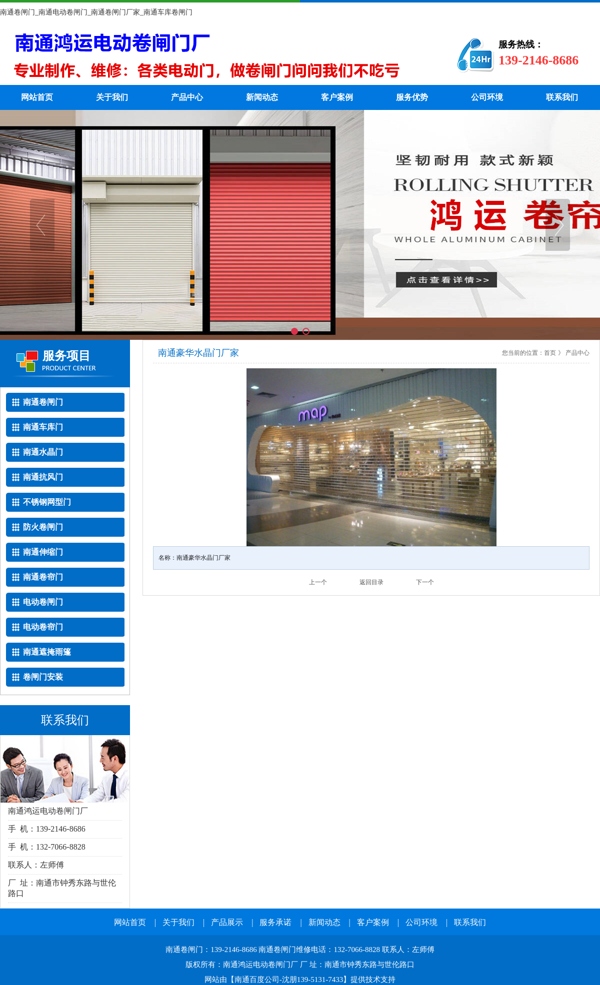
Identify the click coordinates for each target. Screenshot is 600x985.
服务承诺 (276, 922)
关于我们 (112, 97)
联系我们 (562, 97)
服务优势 (412, 97)
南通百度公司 (257, 980)
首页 (550, 352)
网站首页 (37, 97)
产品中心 (187, 97)
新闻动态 (262, 97)
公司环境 (487, 97)
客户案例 (337, 97)
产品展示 (227, 922)
